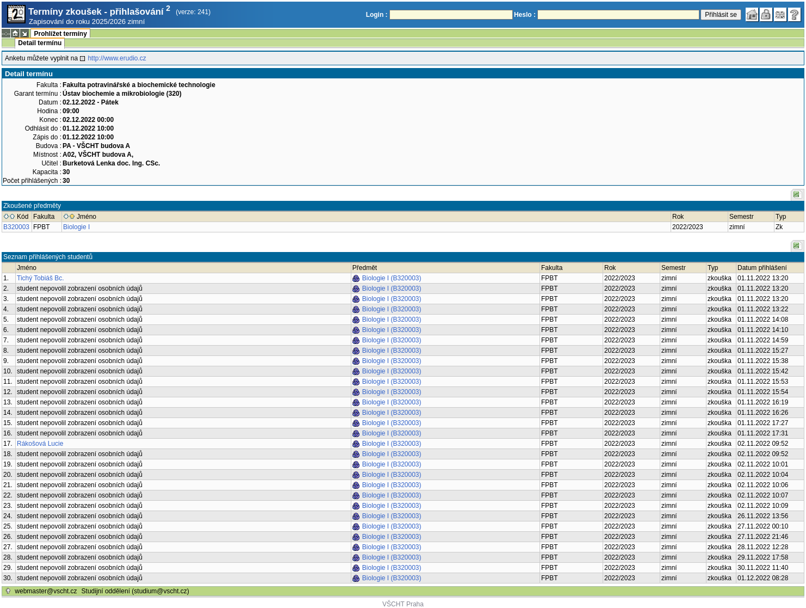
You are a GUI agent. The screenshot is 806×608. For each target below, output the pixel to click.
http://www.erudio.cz (117, 58)
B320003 (16, 227)
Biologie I (76, 227)
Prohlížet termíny (60, 34)
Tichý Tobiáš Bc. (40, 278)
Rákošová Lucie (40, 443)
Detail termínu (39, 43)
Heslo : (525, 15)
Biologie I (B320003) (391, 278)
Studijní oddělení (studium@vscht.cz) (135, 591)
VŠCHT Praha (403, 604)
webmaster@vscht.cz (46, 591)
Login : (377, 15)
